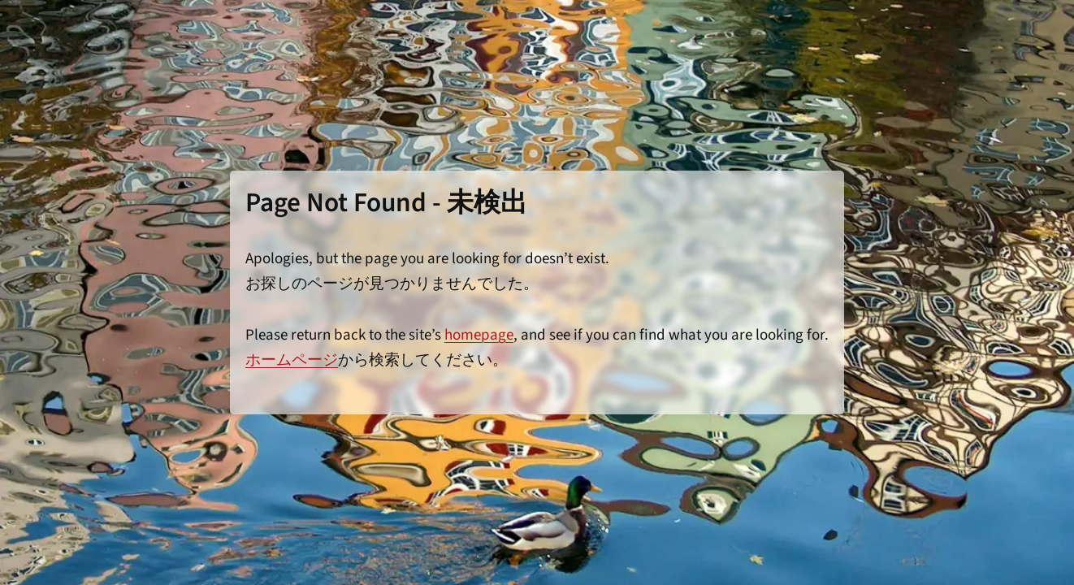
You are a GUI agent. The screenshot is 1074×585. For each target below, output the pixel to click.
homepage (478, 335)
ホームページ (291, 360)
